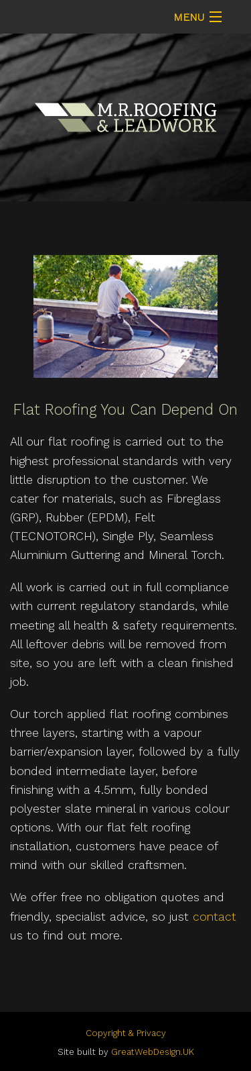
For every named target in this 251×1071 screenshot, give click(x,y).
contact (214, 916)
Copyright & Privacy (126, 1033)
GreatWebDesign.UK (152, 1052)
